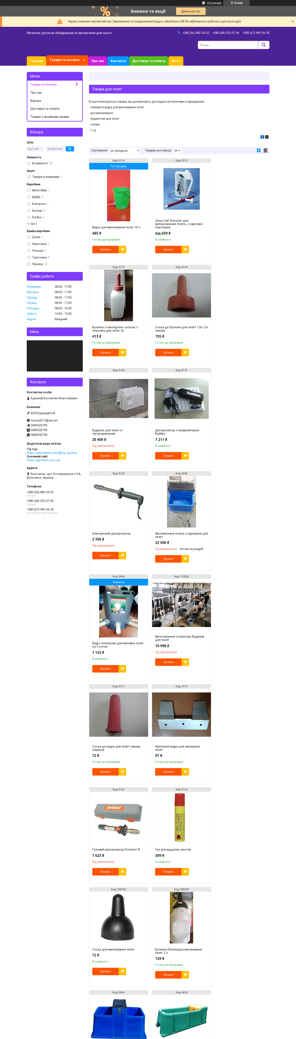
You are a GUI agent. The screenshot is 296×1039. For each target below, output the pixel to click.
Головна (36, 61)
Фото (176, 61)
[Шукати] (263, 45)
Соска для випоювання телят (236, 643)
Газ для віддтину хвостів (171, 643)
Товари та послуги (64, 60)
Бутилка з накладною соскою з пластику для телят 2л (237, 222)
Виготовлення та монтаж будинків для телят (116, 542)
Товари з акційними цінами (49, 117)
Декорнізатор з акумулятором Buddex (236, 329)
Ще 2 (34, 223)
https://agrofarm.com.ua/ (44, 460)
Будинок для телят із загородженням (168, 329)
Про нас (97, 61)
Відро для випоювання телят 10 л (116, 227)
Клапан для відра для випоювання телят (117, 958)
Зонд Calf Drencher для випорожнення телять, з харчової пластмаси (177, 224)
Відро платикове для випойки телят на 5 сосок (236, 438)
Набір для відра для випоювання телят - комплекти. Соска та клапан (177, 960)
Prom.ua (168, 1031)
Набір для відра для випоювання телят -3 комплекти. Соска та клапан (238, 853)
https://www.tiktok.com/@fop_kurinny (52, 453)
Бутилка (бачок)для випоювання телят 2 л (115, 744)
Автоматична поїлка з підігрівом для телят (176, 432)
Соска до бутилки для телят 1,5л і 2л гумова (116, 329)
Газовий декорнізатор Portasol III (116, 643)
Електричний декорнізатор (111, 430)
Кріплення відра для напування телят (237, 542)
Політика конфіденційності (176, 1035)
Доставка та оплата (148, 61)
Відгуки (35, 101)
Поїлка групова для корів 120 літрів (240, 750)
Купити (105, 249)
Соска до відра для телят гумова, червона (177, 542)
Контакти (118, 61)
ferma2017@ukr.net (44, 420)
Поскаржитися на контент (143, 1035)
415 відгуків (214, 2)
